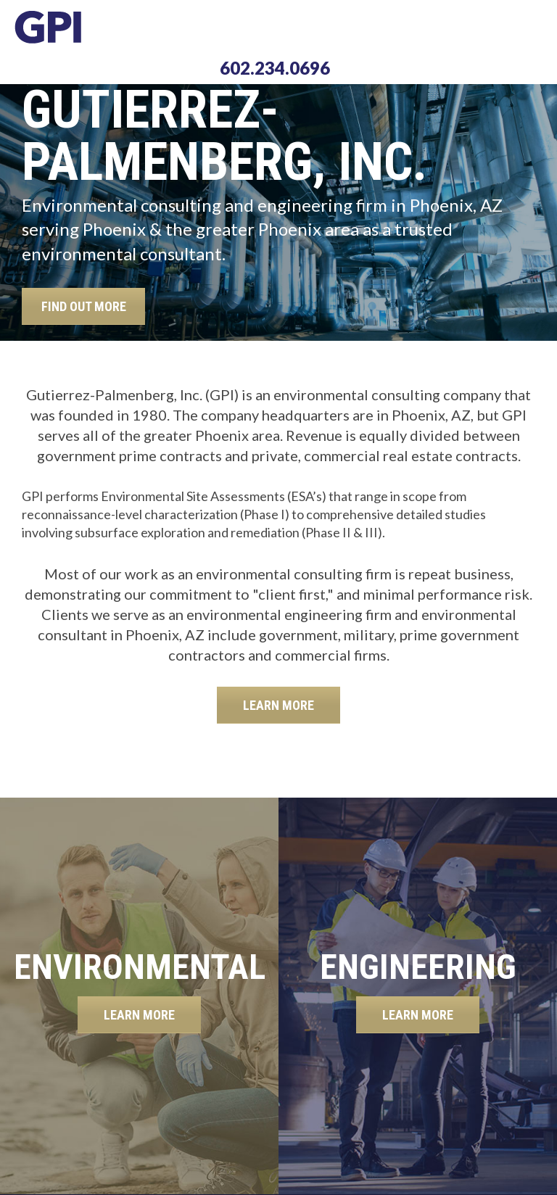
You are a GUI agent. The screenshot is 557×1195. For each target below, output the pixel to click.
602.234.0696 (275, 67)
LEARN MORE (278, 705)
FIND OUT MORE (83, 306)
